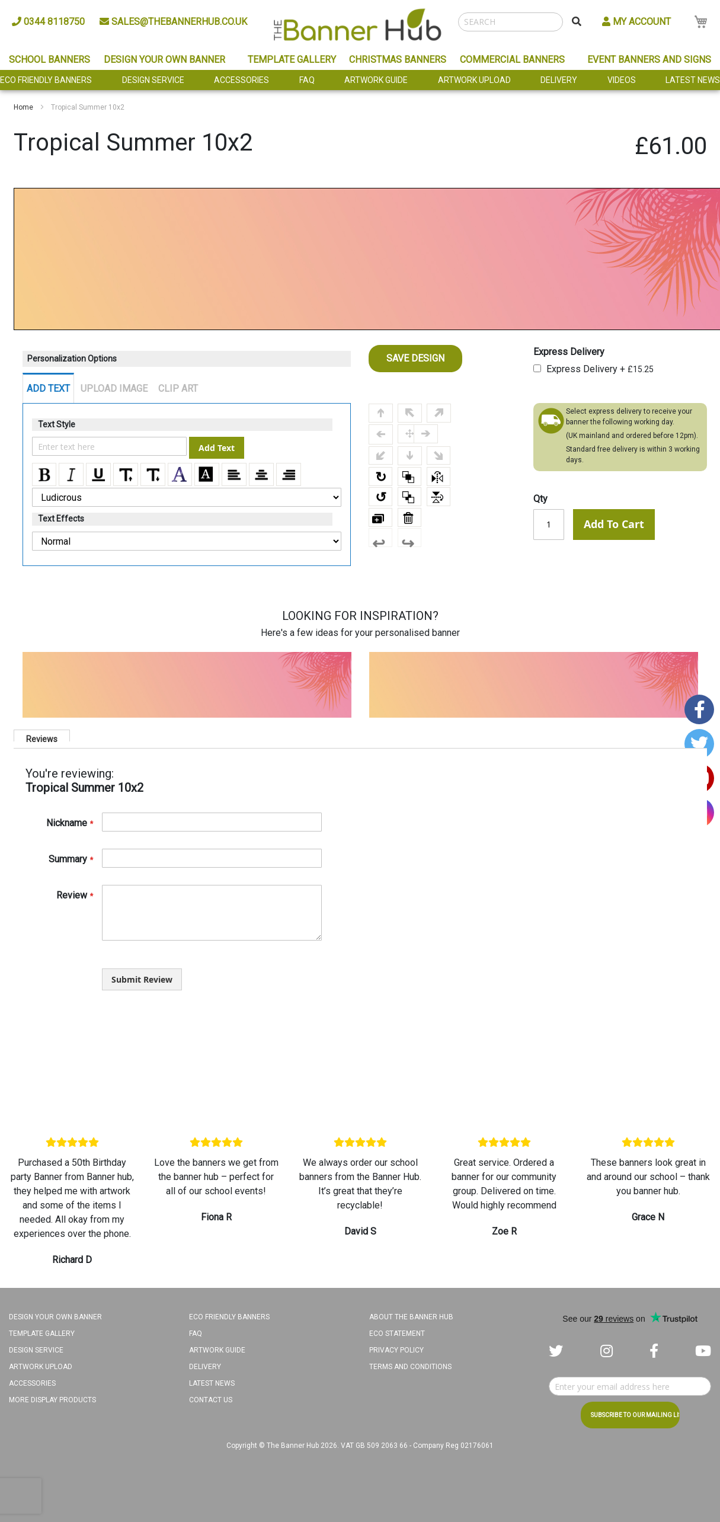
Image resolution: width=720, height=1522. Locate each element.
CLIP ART (178, 388)
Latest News (692, 80)
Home (23, 107)
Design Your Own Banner (164, 59)
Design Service (153, 80)
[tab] (42, 735)
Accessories (241, 80)
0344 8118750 (48, 21)
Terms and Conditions (410, 1367)
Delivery (558, 80)
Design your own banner (55, 1317)
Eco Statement (397, 1333)
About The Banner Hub (411, 1317)
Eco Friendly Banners (46, 80)
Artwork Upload (474, 80)
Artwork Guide (376, 80)
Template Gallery (292, 59)
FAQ (307, 80)
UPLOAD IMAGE (114, 388)
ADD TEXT (48, 388)
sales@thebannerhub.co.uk (173, 21)
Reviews (41, 737)
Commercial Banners (512, 59)
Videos (621, 80)
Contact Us (210, 1400)
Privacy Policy (396, 1350)
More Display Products (52, 1400)
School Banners (49, 59)
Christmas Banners (397, 59)
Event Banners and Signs (649, 59)
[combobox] (510, 21)
